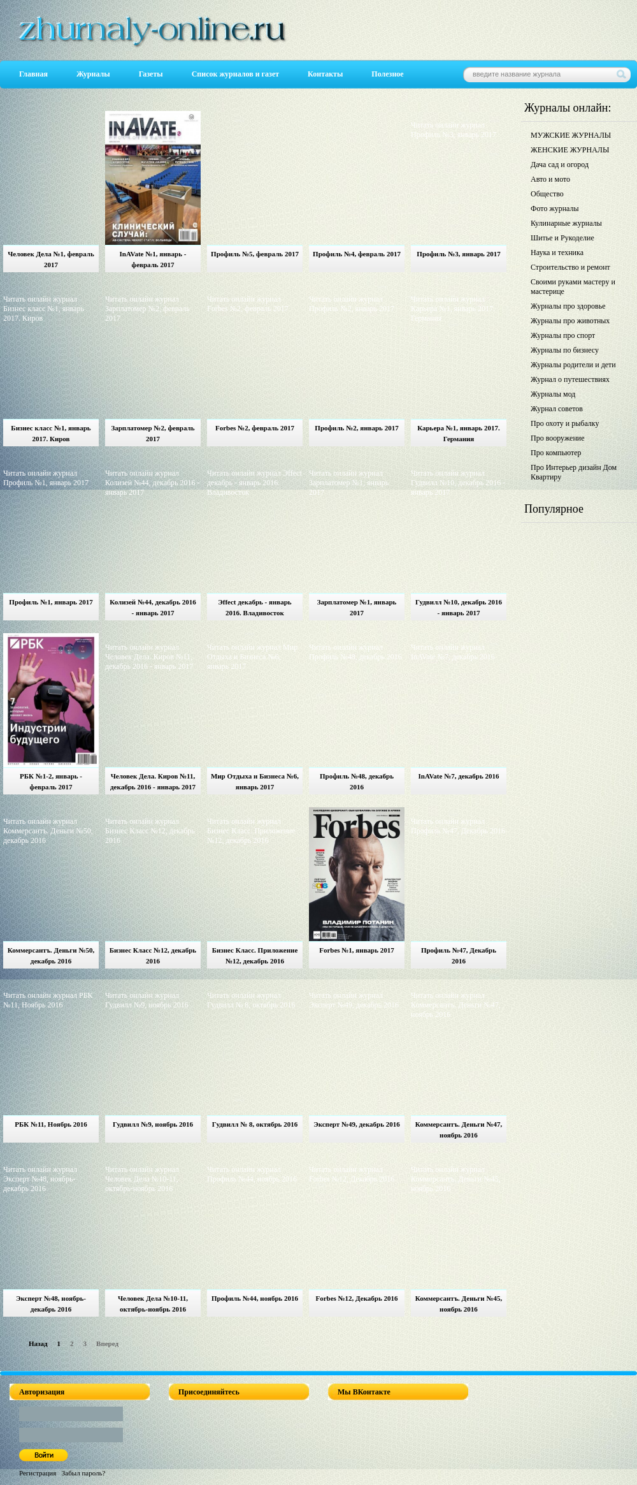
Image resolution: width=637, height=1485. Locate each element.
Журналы (93, 73)
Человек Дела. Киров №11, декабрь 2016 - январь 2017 (153, 781)
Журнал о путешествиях (570, 379)
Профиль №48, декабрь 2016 (357, 781)
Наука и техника (557, 252)
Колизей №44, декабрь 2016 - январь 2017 (153, 607)
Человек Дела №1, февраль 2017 (51, 259)
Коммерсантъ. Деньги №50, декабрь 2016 (51, 955)
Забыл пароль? (84, 1473)
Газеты (151, 73)
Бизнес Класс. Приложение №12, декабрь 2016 (255, 955)
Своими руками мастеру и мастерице (573, 286)
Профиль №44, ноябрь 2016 (254, 1298)
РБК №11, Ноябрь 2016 (51, 1124)
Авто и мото (550, 179)
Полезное (387, 73)
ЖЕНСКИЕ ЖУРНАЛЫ (570, 149)
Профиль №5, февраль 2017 (255, 254)
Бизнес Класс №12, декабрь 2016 (153, 955)
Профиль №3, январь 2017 (458, 254)
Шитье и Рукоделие (562, 237)
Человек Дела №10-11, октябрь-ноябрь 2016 (153, 1303)
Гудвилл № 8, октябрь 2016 (254, 1124)
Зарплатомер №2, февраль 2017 (152, 433)
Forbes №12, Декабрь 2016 (356, 1298)
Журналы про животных (570, 320)
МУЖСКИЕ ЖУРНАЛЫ (571, 135)
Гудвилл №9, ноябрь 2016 (153, 1124)
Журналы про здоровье (568, 306)
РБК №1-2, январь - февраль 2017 (51, 781)
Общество (547, 193)
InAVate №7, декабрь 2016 (458, 776)
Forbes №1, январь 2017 (356, 950)
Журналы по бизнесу (565, 350)
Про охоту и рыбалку (565, 423)
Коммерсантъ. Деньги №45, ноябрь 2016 (459, 1303)
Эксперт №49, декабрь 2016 (356, 1124)
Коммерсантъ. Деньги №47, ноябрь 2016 (459, 1129)
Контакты (325, 73)
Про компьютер (556, 452)
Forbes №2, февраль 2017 (254, 428)
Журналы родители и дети (573, 364)
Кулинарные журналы (566, 223)
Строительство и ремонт (570, 267)
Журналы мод (553, 394)
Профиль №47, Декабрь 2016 (458, 955)
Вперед (107, 1343)
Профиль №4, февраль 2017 (357, 254)
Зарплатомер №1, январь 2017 (357, 607)
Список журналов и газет (235, 73)
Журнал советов (557, 408)
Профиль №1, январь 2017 (50, 602)
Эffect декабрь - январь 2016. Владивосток (254, 607)
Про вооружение (558, 438)
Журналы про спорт (563, 335)
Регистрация (37, 1473)
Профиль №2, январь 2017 (356, 428)
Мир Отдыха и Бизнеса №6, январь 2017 (255, 781)
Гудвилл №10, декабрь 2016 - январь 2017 (458, 607)
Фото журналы (555, 208)
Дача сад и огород (560, 164)
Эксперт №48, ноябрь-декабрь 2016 (51, 1303)
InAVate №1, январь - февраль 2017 (153, 259)
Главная (33, 73)
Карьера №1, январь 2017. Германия (458, 433)
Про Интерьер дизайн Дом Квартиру (574, 472)
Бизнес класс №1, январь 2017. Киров (50, 433)
